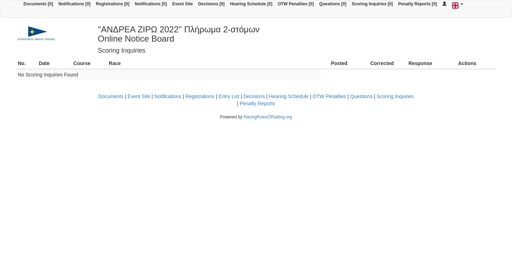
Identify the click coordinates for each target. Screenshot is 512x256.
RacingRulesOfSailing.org (268, 116)
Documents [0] (38, 3)
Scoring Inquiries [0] (372, 3)
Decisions (254, 96)
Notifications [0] (74, 3)
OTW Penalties (329, 96)
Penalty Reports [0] (417, 3)
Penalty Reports (257, 103)
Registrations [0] (112, 3)
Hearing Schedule (289, 96)
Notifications (167, 96)
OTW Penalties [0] (296, 3)
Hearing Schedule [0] (251, 3)
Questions (361, 96)
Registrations (200, 96)
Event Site (182, 3)
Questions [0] (332, 3)
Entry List (229, 96)
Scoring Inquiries (395, 96)
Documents (110, 96)
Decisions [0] (211, 3)
